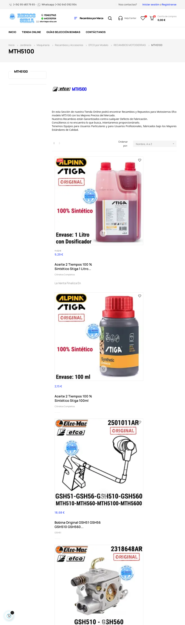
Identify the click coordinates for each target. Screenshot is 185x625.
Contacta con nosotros (60, 567)
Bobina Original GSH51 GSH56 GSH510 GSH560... (155, 210)
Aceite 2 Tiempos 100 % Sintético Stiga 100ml (113, 210)
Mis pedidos (87, 543)
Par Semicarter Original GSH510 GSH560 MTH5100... (73, 367)
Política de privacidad (87, 578)
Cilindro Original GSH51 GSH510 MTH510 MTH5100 (114, 293)
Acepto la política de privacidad (165, 500)
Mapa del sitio (89, 586)
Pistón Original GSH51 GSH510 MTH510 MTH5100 (113, 367)
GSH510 (59, 375)
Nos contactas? (128, 4)
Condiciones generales (59, 556)
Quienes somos (61, 575)
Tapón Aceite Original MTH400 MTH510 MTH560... (154, 367)
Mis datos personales (87, 556)
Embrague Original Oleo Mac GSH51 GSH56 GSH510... (152, 293)
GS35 (140, 301)
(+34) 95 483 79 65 (27, 547)
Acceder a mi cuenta (88, 567)
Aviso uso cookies (62, 586)
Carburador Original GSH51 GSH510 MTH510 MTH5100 (70, 293)
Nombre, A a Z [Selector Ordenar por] (156, 144)
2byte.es (63, 613)
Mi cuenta (87, 548)
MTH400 (142, 375)
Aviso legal (58, 548)
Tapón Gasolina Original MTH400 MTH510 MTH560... (69, 441)
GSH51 (141, 218)
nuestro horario (31, 573)
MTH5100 (21, 71)
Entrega (56, 543)
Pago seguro (59, 581)
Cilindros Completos (65, 222)
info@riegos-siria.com (23, 569)
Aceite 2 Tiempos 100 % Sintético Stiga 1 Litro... (71, 214)
